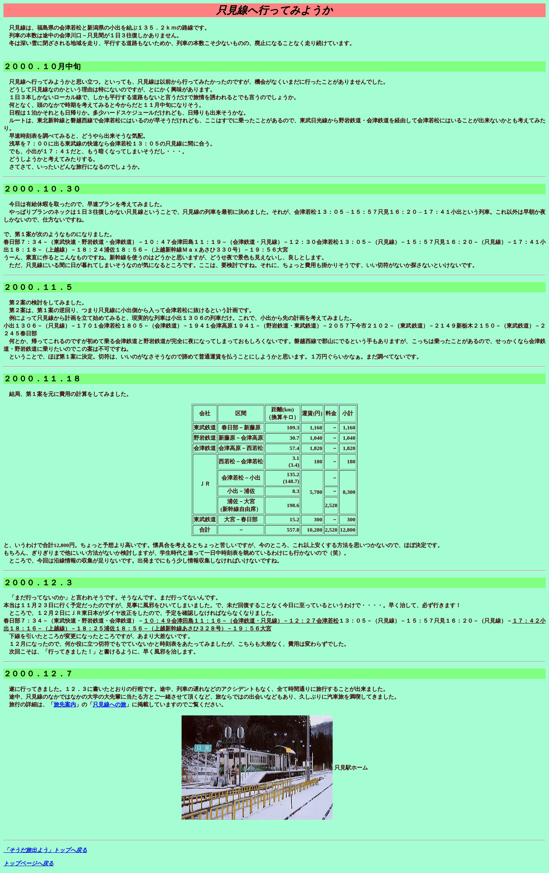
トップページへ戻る (28, 863)
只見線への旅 (109, 704)
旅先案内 (65, 704)
